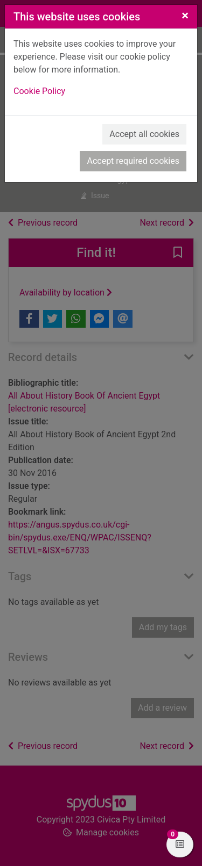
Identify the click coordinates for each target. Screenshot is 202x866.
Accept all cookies (144, 134)
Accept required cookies (133, 161)
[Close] (185, 16)
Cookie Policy (39, 91)
